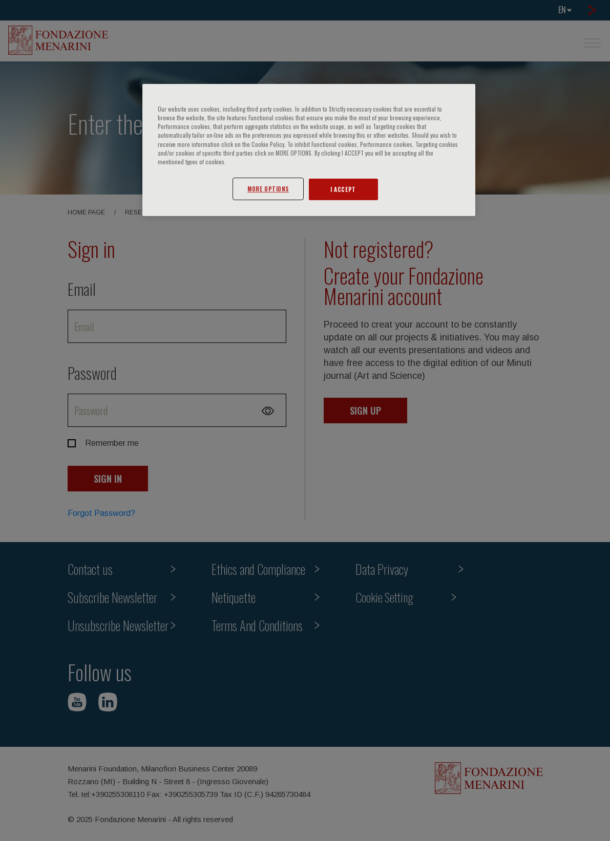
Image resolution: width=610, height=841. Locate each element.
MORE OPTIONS (268, 188)
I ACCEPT (343, 189)
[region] (308, 149)
